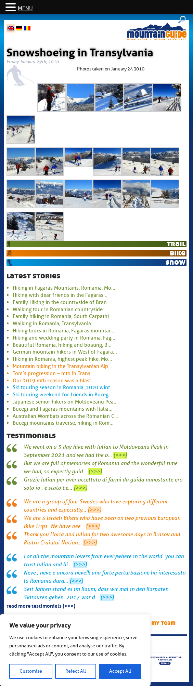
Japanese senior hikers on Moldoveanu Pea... (65, 401)
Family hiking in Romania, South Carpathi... (63, 316)
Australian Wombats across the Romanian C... (65, 416)
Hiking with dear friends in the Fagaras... (60, 295)
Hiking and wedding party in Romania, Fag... (64, 337)
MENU (25, 8)
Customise (31, 671)
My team (163, 622)
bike (177, 253)
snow (175, 262)
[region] (75, 650)
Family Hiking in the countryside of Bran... (62, 302)
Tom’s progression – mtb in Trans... (53, 373)
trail (176, 244)
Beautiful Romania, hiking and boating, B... (62, 345)
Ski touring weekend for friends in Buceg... (63, 394)
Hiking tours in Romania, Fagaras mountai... (63, 330)
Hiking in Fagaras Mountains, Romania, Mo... (64, 288)
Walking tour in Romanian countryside (58, 309)
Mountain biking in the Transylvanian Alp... (62, 366)
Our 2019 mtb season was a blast (52, 380)
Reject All (75, 671)
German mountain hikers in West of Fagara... (65, 351)
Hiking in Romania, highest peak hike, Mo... (62, 359)
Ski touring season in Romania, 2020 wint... (63, 387)
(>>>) (120, 455)
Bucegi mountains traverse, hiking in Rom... (63, 423)
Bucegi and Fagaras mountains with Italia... (63, 409)
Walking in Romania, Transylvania (52, 323)
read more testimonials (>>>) (41, 605)
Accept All (120, 671)
